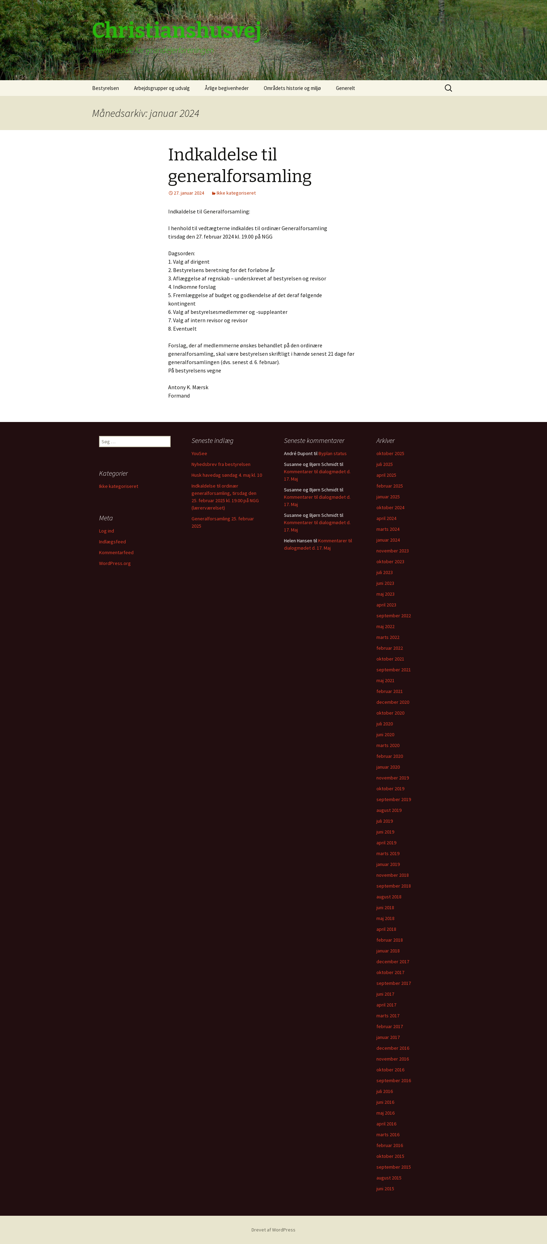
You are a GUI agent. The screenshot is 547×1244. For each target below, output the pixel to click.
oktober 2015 (390, 1156)
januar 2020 (388, 767)
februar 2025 (389, 486)
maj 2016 (385, 1113)
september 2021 (393, 669)
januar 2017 (388, 1037)
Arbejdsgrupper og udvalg (162, 88)
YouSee (199, 453)
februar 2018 (389, 940)
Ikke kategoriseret (236, 193)
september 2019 (393, 799)
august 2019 (389, 810)
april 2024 (386, 518)
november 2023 (392, 551)
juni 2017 (385, 994)
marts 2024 (387, 529)
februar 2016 (389, 1145)
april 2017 (386, 1005)
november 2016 (392, 1059)
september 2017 (393, 983)
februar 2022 (389, 648)
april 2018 (386, 929)
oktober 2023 (390, 561)
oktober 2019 (390, 788)
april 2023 (386, 605)
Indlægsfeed (112, 541)
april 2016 (386, 1124)
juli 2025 (384, 464)
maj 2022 (385, 626)
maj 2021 (385, 680)
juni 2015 (385, 1188)
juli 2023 (384, 572)
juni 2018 (385, 907)
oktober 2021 (390, 659)
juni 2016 (385, 1102)
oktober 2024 (390, 507)
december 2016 (392, 1048)
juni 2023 (385, 583)
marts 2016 (387, 1134)
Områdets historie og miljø (292, 88)
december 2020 (392, 702)
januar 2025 (388, 496)
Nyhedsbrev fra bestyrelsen (221, 464)
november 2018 (392, 875)
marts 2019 (387, 853)
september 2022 (393, 615)
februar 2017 (389, 1026)
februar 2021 (389, 691)
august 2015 (389, 1178)
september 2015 (393, 1167)
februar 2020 (389, 756)
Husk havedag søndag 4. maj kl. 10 (227, 475)
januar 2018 (388, 951)
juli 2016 (384, 1091)
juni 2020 (385, 734)
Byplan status (333, 453)
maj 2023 (385, 594)
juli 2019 (384, 821)
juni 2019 (385, 832)
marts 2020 (387, 745)
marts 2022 (387, 637)
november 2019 (392, 778)
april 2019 (386, 842)
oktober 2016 (390, 1069)
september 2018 (393, 886)
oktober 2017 (390, 972)
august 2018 (389, 897)
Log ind (106, 531)
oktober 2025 (390, 453)
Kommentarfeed (116, 552)
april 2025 (386, 475)
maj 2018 (385, 918)
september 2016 (393, 1080)
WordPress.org (115, 563)
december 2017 (392, 961)
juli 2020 (384, 724)
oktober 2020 (390, 713)
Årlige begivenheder (227, 88)
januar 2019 (388, 864)
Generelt (345, 88)
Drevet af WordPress (273, 1230)
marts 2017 (387, 1015)
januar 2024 (388, 540)
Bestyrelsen (105, 88)
